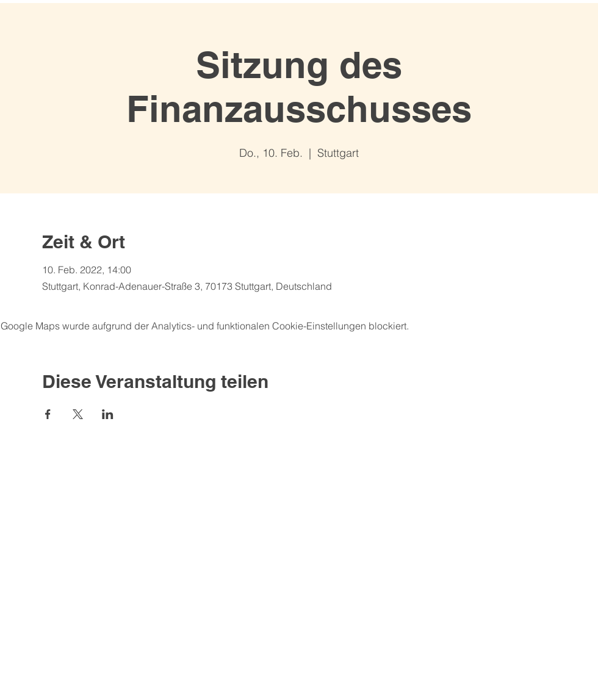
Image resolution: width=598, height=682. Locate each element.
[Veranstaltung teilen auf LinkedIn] (107, 414)
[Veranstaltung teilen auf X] (78, 414)
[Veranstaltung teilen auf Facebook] (48, 414)
